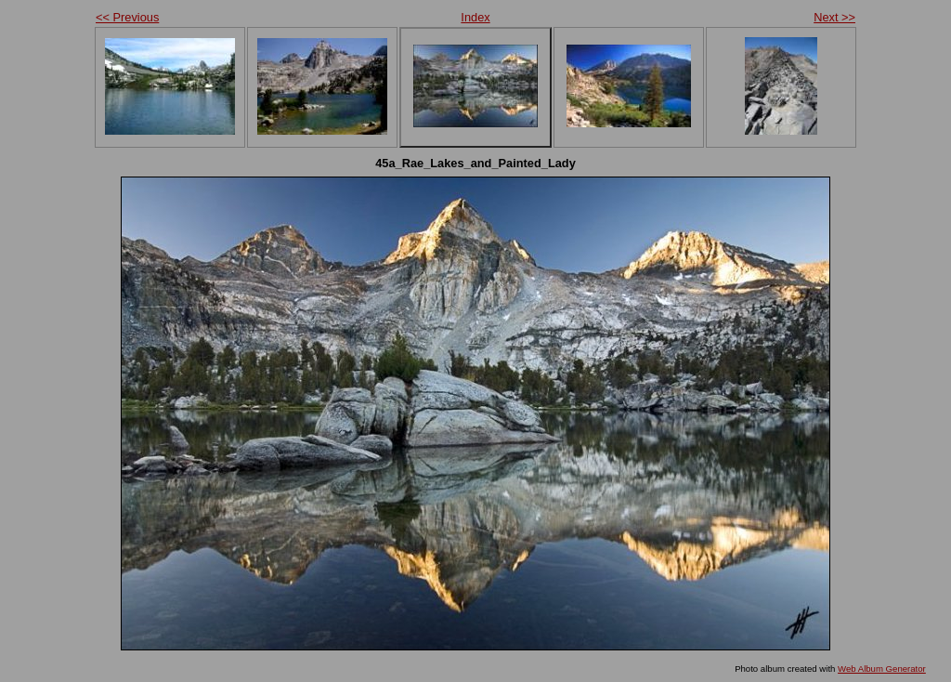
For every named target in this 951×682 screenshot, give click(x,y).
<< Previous (127, 17)
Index (475, 17)
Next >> (834, 17)
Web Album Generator (882, 668)
